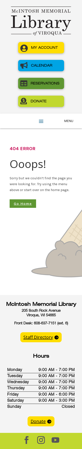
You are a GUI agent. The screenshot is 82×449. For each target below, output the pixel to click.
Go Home (23, 203)
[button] (41, 47)
